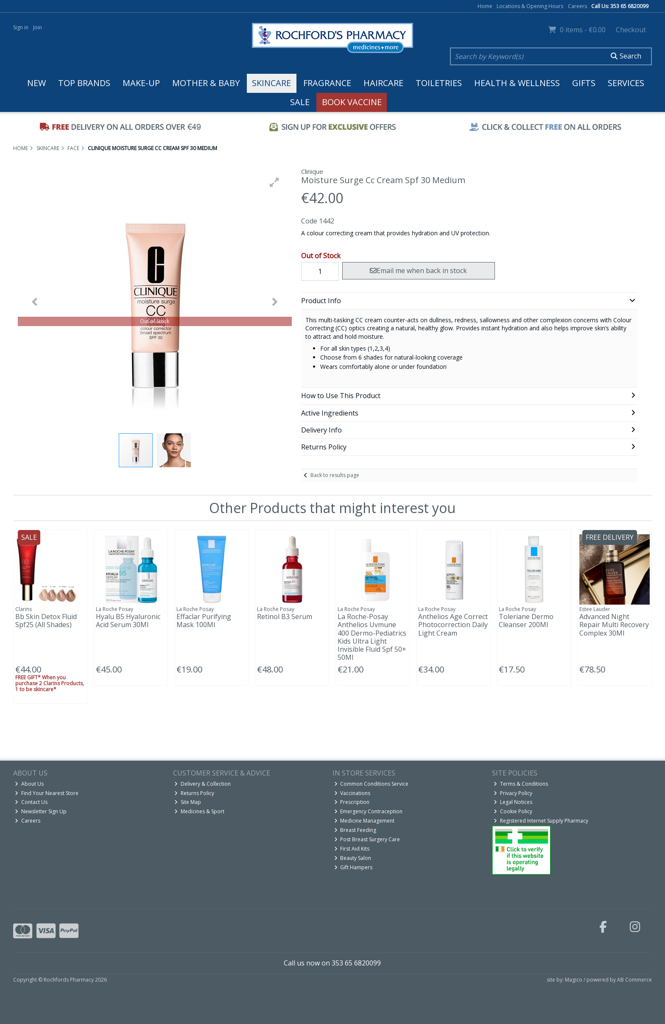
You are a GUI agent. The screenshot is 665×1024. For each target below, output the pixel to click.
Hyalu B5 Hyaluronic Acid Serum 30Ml (128, 620)
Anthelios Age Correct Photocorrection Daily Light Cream (453, 624)
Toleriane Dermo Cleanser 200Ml (526, 620)
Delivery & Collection (202, 783)
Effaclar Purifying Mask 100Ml (203, 620)
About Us (29, 783)
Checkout (631, 29)
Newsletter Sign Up (41, 811)
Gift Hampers (353, 867)
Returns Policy (194, 793)
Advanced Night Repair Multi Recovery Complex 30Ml (614, 624)
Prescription (352, 802)
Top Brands (84, 83)
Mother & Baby (206, 83)
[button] (274, 182)
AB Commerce (634, 979)
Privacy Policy (513, 793)
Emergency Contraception (368, 811)
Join (37, 27)
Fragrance (327, 83)
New (36, 83)
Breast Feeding (355, 830)
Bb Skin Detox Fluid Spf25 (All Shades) (46, 620)
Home (485, 6)
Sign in (20, 27)
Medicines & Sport (199, 811)
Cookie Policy (513, 811)
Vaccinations (352, 793)
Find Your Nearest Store (46, 793)
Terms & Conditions (521, 783)
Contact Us (31, 802)
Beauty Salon (353, 858)
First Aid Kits (352, 848)
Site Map (187, 802)
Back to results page (334, 475)
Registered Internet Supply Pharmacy (541, 820)
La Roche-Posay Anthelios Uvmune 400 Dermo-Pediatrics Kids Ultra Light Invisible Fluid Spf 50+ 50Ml (372, 637)
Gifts (583, 83)
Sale (300, 102)
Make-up (141, 83)
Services (626, 83)
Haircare (383, 83)
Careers (577, 6)
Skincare (271, 83)
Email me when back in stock (418, 270)
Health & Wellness (517, 83)
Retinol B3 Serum (284, 616)
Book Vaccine (352, 102)
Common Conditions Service (371, 783)
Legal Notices (513, 802)
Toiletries (439, 83)
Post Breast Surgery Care (367, 839)
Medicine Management (364, 820)
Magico (573, 979)
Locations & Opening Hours (530, 6)
